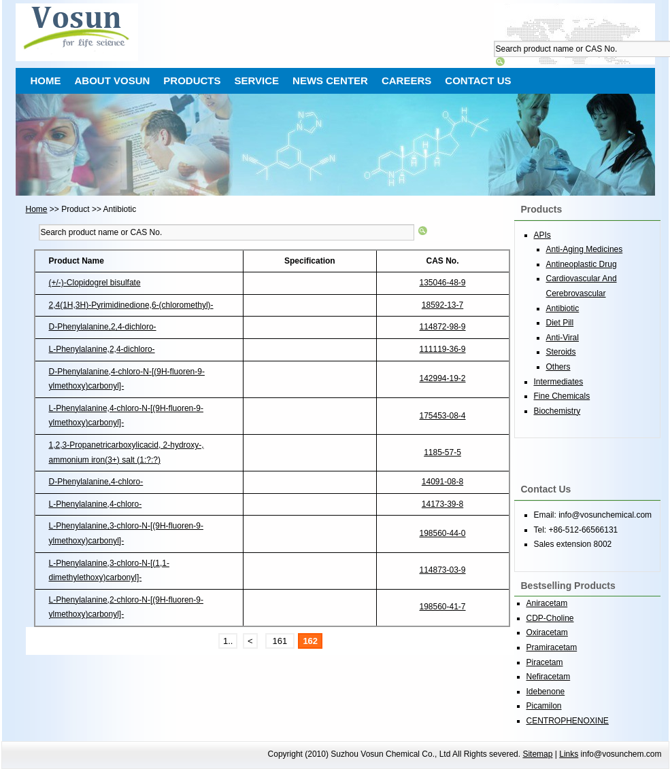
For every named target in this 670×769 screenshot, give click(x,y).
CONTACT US (478, 80)
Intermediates (559, 382)
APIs (542, 235)
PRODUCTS (191, 80)
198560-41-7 (442, 606)
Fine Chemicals (562, 396)
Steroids (561, 352)
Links (568, 754)
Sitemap (537, 754)
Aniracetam (547, 603)
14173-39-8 (442, 504)
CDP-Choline (550, 618)
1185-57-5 (442, 452)
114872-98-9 (442, 327)
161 (280, 641)
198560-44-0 (442, 533)
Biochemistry (557, 411)
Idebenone (545, 691)
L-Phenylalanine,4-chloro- (95, 504)
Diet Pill (560, 322)
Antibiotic (563, 308)
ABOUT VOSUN (112, 80)
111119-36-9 (442, 349)
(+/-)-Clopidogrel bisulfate (95, 282)
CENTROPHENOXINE (567, 721)
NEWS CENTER (330, 80)
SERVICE (257, 80)
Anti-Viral (562, 337)
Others (558, 367)
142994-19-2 (442, 378)
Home (37, 209)
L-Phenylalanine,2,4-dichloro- (102, 349)
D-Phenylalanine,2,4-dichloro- (102, 327)
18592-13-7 (442, 305)
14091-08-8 (442, 481)
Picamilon (544, 706)
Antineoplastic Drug (581, 264)
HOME (46, 80)
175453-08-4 (442, 416)
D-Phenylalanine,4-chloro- (96, 481)
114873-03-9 (442, 570)
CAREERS (406, 80)
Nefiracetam (548, 676)
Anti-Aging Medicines (584, 249)
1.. (228, 641)
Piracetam (544, 662)
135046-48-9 (442, 282)
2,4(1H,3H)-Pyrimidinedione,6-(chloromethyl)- (131, 305)
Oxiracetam (547, 632)
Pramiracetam (551, 647)
